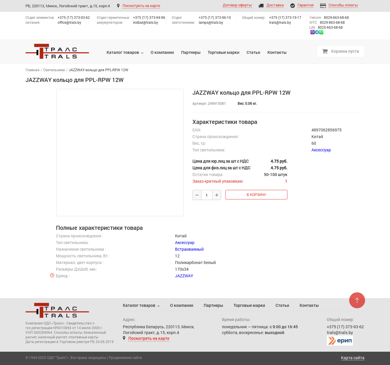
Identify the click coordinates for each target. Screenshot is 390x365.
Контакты (309, 305)
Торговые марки (249, 305)
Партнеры (213, 305)
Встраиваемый (189, 249)
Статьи (282, 305)
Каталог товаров (139, 305)
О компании (181, 305)
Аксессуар (321, 150)
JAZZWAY (184, 275)
